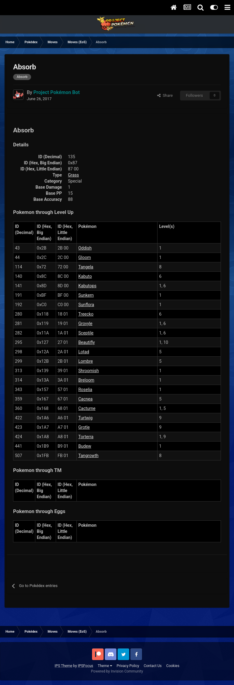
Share (165, 95)
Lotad (83, 351)
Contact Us (153, 666)
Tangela (85, 266)
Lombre (85, 361)
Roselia (85, 389)
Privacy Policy (128, 666)
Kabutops (87, 285)
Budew (84, 446)
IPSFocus (85, 666)
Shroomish (88, 370)
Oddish (85, 248)
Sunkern (86, 295)
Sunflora (86, 304)
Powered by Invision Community (117, 671)
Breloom (86, 380)
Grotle (84, 427)
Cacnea (85, 399)
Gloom (84, 257)
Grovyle (85, 323)
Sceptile (86, 332)
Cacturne (86, 408)
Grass (73, 175)
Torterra (86, 436)
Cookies (172, 666)
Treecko (86, 314)
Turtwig (85, 417)
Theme (105, 666)
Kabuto (85, 276)
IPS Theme (63, 666)
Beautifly (86, 342)
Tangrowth (88, 455)
